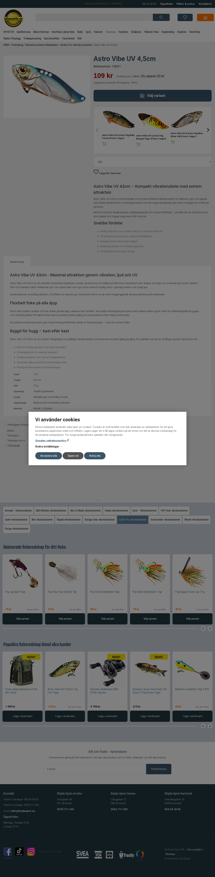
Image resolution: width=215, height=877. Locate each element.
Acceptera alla (48, 455)
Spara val (73, 455)
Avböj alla (94, 455)
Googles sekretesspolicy (51, 440)
